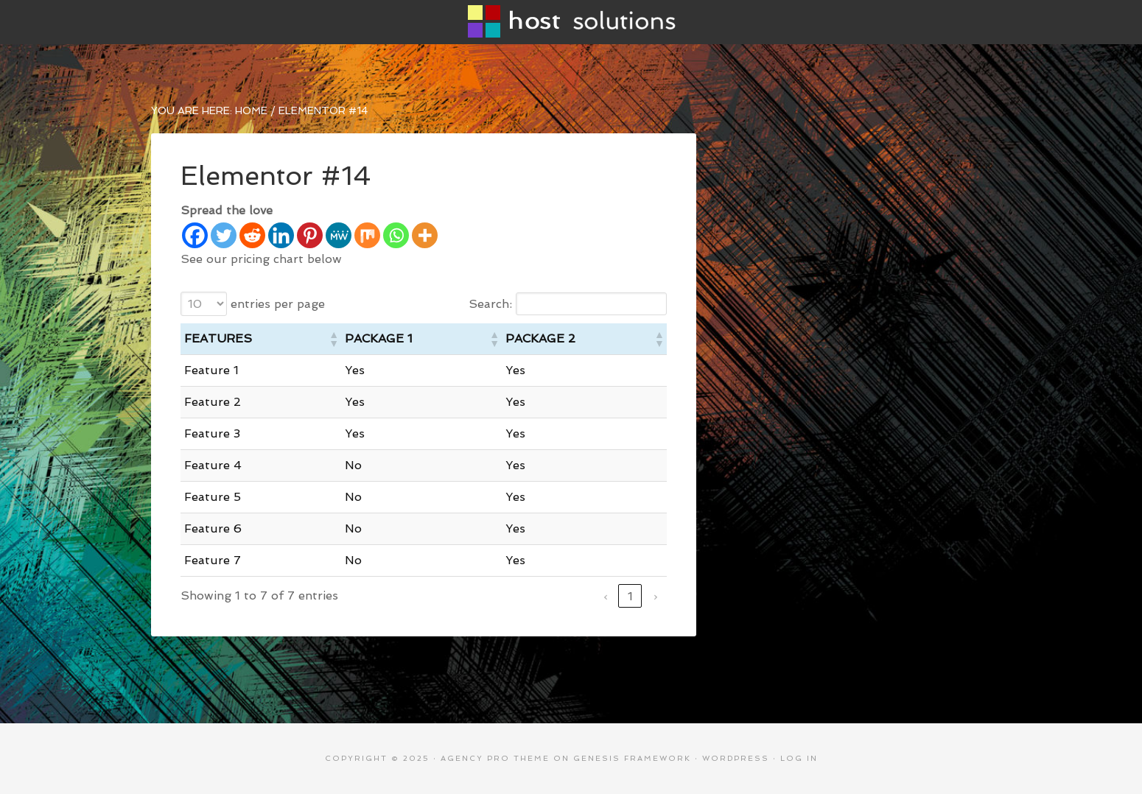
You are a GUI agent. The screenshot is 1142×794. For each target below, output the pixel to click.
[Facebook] (195, 235)
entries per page (278, 304)
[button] (333, 339)
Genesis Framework (632, 758)
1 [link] (630, 596)
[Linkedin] (281, 235)
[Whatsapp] (396, 235)
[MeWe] (338, 235)
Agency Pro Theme (495, 758)
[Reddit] (252, 235)
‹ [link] (605, 596)
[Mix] (367, 235)
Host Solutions (571, 22)
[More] (425, 235)
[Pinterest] (310, 235)
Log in (799, 758)
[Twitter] (224, 235)
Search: (490, 304)
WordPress (735, 758)
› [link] (655, 596)
